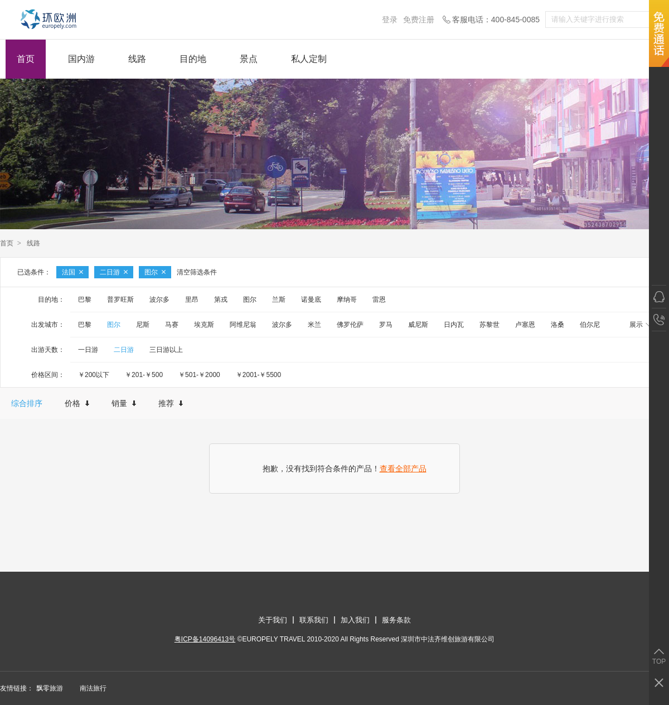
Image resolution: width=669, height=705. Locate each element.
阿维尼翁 (243, 325)
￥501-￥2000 (199, 375)
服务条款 (396, 620)
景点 (249, 59)
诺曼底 (311, 299)
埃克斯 (204, 325)
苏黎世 (489, 325)
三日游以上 (166, 350)
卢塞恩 (525, 325)
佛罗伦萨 (350, 325)
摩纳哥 (347, 299)
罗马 (385, 325)
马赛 (171, 325)
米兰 (314, 325)
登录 (389, 19)
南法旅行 (93, 688)
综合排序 (26, 403)
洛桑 (557, 325)
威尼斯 (418, 325)
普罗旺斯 (120, 299)
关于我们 (272, 620)
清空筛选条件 (197, 272)
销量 (124, 403)
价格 (77, 403)
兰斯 (278, 299)
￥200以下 (93, 375)
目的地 (193, 59)
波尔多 (159, 299)
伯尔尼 (590, 325)
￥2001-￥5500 (258, 375)
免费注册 (418, 19)
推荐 (170, 403)
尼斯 (142, 325)
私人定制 (309, 59)
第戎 (220, 299)
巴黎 (84, 299)
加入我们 (355, 620)
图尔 (155, 272)
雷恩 (379, 299)
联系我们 (313, 620)
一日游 (88, 350)
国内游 (81, 59)
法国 (72, 272)
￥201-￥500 (144, 375)
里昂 (191, 299)
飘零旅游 (49, 688)
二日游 (114, 272)
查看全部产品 (403, 468)
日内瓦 (454, 325)
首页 (26, 59)
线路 (137, 59)
